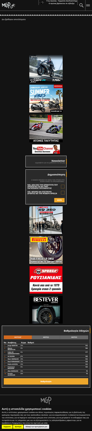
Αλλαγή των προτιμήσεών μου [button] (36, 427)
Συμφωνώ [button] (7, 427)
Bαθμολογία (46, 381)
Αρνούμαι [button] (18, 427)
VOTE (59, 200)
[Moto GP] (20, 5)
